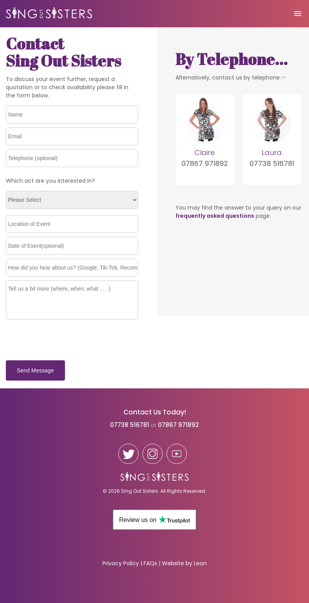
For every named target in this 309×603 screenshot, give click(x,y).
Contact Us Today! (154, 412)
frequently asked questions (215, 216)
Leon (200, 563)
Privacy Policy (120, 563)
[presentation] (65, 340)
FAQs (150, 563)
